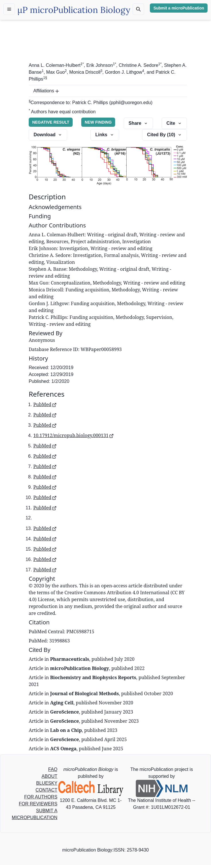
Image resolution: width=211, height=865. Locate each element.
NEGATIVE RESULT (50, 122)
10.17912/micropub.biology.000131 (73, 435)
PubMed (45, 404)
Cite (174, 123)
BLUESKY (46, 783)
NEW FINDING (98, 122)
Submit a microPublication (178, 8)
